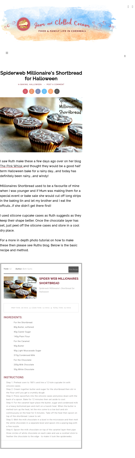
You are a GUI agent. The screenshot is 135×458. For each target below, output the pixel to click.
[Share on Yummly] (31, 91)
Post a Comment (55, 84)
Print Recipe (73, 269)
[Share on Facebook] (38, 91)
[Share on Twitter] (44, 91)
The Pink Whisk (11, 166)
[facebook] (128, 7)
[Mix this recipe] (50, 91)
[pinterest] (132, 7)
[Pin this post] (25, 91)
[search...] (124, 56)
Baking (24, 84)
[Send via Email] (57, 91)
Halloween (35, 84)
